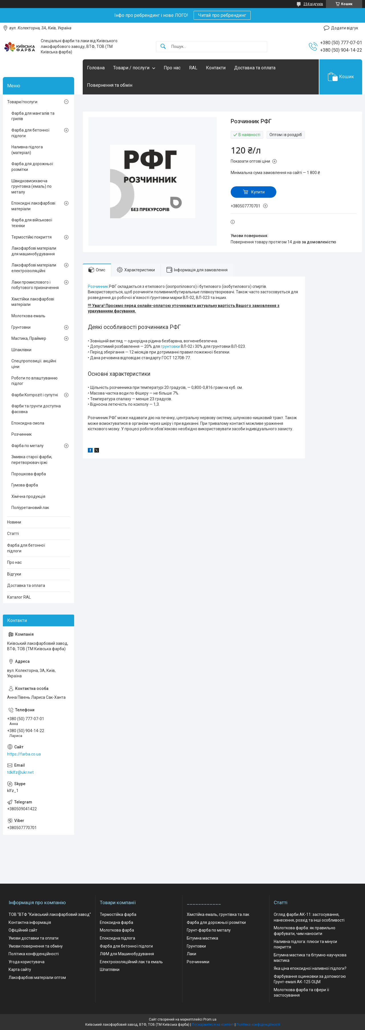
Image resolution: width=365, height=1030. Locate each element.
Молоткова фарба (117, 930)
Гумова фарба (24, 485)
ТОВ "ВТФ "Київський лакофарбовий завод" (50, 914)
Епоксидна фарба (116, 922)
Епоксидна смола (27, 423)
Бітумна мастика (202, 938)
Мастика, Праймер (28, 338)
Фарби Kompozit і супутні (34, 395)
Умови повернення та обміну (36, 946)
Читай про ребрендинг (222, 15)
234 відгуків (313, 4)
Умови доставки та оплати (33, 938)
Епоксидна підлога (117, 938)
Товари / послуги (131, 67)
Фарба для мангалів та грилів (32, 116)
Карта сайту (20, 969)
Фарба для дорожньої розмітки (32, 166)
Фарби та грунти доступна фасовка (36, 409)
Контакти (216, 67)
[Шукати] (163, 46)
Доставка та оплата (254, 67)
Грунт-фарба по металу (209, 930)
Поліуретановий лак (30, 507)
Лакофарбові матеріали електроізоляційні (33, 268)
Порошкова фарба (28, 474)
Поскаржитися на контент (213, 1025)
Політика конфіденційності (34, 954)
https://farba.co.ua (24, 754)
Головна (96, 67)
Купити (258, 192)
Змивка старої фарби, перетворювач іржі (31, 460)
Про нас (172, 67)
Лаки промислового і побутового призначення (35, 285)
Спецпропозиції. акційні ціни (33, 364)
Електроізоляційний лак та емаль (131, 962)
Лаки (191, 954)
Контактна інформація (30, 922)
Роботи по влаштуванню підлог (34, 381)
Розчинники (198, 962)
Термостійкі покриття (31, 237)
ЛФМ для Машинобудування (127, 954)
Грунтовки (21, 327)
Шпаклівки (21, 350)
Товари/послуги (22, 102)
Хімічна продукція (28, 496)
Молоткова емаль (28, 316)
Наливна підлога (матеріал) (27, 150)
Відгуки (14, 574)
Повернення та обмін (109, 85)
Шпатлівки (109, 969)
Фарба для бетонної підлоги (30, 133)
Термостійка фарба (118, 914)
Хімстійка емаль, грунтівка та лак (218, 914)
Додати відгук (344, 28)
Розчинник (98, 286)
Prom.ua (209, 1019)
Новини (14, 522)
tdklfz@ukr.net (20, 772)
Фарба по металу (27, 445)
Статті (13, 533)
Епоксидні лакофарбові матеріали (33, 206)
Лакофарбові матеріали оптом (37, 977)
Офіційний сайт (23, 930)
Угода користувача (26, 962)
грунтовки (170, 346)
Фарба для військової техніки (31, 223)
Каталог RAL (19, 597)
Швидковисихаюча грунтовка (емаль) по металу (31, 186)
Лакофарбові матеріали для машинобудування (33, 251)
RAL (193, 67)
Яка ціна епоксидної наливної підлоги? (310, 968)
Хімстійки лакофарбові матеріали (32, 302)
